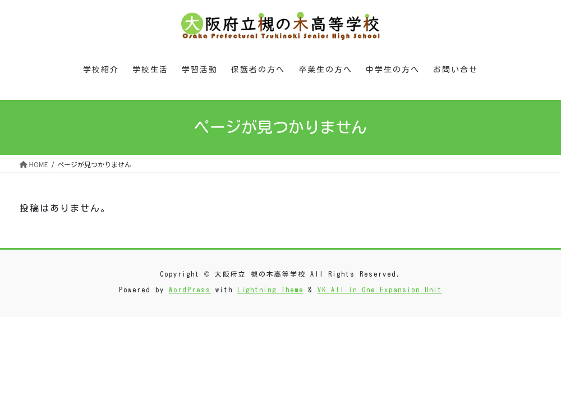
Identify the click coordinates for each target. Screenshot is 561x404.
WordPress (190, 289)
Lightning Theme (270, 289)
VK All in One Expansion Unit (380, 289)
